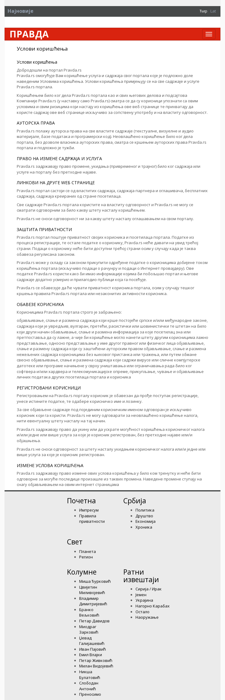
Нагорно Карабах (152, 606)
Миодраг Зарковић (88, 629)
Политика (144, 510)
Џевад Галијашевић (91, 640)
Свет (75, 542)
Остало (142, 611)
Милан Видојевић (96, 666)
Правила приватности (92, 518)
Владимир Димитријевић (93, 601)
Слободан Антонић (88, 685)
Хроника (143, 527)
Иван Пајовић (92, 649)
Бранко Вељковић (89, 612)
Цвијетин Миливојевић (92, 590)
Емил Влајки (90, 654)
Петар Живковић (95, 660)
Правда (29, 34)
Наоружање (147, 617)
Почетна (81, 500)
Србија (134, 500)
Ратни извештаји (141, 575)
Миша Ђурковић (95, 581)
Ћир (203, 11)
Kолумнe (82, 572)
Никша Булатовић (89, 674)
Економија (145, 521)
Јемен (140, 594)
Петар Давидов (94, 621)
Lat (213, 11)
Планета (87, 551)
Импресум (89, 510)
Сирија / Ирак (148, 589)
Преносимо (90, 694)
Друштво (144, 516)
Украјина (144, 600)
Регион (86, 557)
